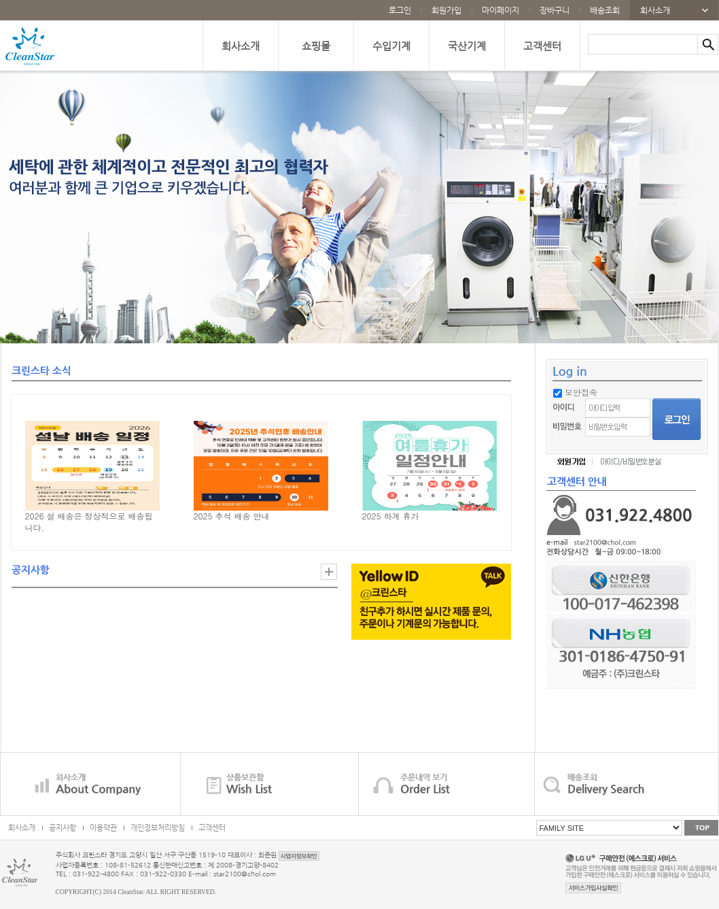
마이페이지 (500, 10)
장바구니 (554, 10)
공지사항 (62, 827)
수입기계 (391, 46)
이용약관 (103, 827)
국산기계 (467, 46)
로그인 (400, 10)
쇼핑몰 (316, 46)
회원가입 (446, 10)
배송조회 (605, 10)
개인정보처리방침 (157, 827)
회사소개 (655, 10)
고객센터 (542, 46)
